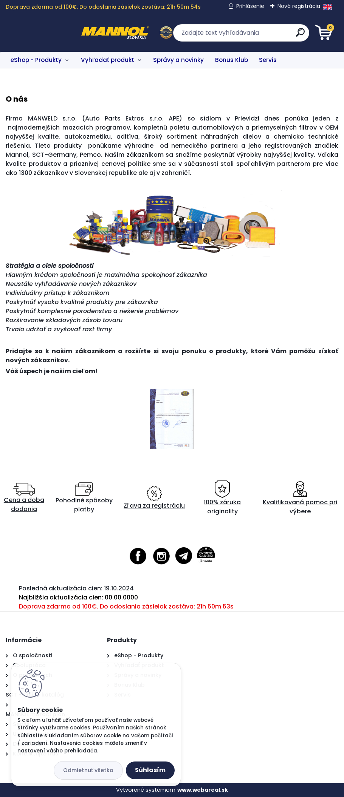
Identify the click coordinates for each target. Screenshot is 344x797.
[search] (263, 35)
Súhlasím (150, 770)
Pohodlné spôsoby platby (84, 498)
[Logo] (52, 33)
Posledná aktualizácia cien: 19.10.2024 (76, 588)
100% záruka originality (222, 498)
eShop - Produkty (36, 60)
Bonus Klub (231, 60)
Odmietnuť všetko (88, 770)
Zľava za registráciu (154, 498)
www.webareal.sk (202, 790)
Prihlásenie (250, 6)
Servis (268, 60)
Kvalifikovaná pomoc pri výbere (300, 498)
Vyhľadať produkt (107, 60)
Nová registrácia (298, 6)
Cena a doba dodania (24, 498)
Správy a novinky (178, 60)
